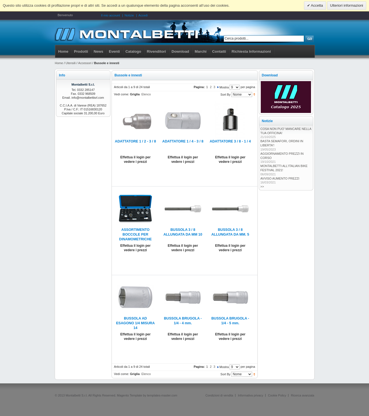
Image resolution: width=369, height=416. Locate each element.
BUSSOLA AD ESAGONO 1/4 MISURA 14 (135, 323)
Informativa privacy (250, 395)
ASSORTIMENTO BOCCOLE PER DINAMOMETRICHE (135, 234)
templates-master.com (162, 395)
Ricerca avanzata (302, 395)
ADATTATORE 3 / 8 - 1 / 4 (230, 141)
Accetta (316, 5)
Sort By (225, 94)
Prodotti (81, 51)
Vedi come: (121, 94)
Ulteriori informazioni (346, 5)
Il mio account (110, 15)
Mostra (224, 87)
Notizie (129, 15)
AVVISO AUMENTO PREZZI (280, 178)
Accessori (84, 63)
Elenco (146, 94)
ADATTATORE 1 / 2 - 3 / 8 (135, 141)
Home (63, 51)
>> (262, 186)
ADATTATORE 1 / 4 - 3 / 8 (182, 141)
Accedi (143, 15)
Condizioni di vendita (219, 395)
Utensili (71, 63)
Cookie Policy (277, 395)
